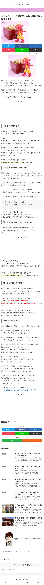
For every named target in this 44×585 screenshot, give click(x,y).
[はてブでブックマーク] (35, 46)
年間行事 (4, 421)
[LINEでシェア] (22, 50)
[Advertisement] (22, 112)
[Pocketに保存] (8, 50)
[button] (35, 50)
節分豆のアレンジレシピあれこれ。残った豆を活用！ (21, 390)
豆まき (15, 421)
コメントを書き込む (22, 566)
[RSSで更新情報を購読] (32, 440)
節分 (9, 421)
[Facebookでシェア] (22, 46)
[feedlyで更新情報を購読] (12, 440)
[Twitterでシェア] (8, 46)
